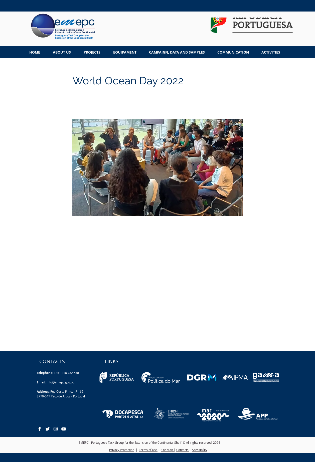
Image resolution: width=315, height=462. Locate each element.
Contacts (182, 450)
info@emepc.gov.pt (60, 382)
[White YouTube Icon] (63, 429)
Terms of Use (148, 450)
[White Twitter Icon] (47, 429)
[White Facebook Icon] (39, 429)
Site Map (167, 450)
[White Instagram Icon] (55, 429)
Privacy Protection (121, 450)
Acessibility (199, 450)
